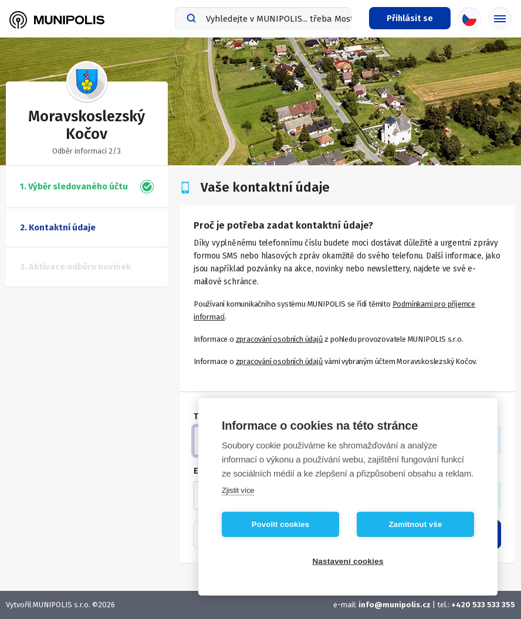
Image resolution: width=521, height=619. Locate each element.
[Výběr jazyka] (469, 18)
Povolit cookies (280, 524)
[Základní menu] (500, 18)
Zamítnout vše (415, 524)
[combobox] (263, 18)
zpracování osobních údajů (279, 339)
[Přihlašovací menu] (410, 18)
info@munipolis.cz (394, 604)
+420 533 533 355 (483, 604)
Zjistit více (238, 490)
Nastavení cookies (347, 561)
